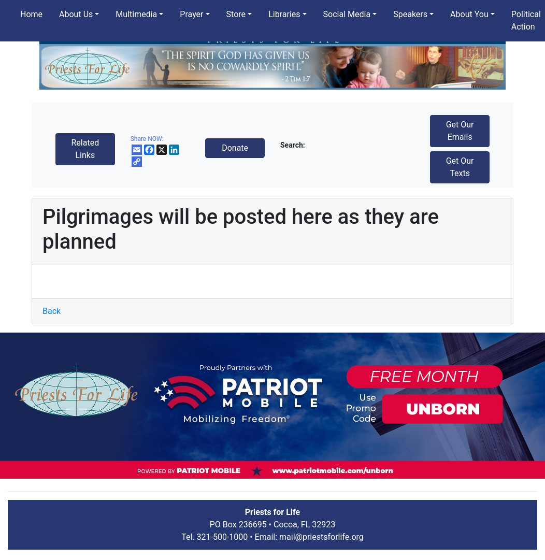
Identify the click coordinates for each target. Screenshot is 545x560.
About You (469, 14)
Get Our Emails (460, 131)
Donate (235, 148)
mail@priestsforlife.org (321, 537)
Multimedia (136, 14)
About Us (76, 14)
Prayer (191, 14)
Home (31, 14)
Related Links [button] (85, 149)
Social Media (347, 14)
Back (51, 311)
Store (236, 14)
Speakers (410, 14)
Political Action (526, 20)
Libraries (284, 14)
